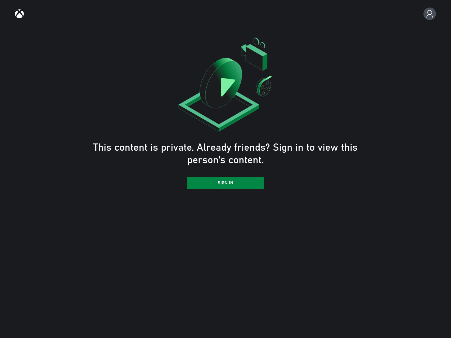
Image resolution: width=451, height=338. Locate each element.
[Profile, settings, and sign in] (429, 14)
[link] (19, 14)
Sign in (225, 183)
